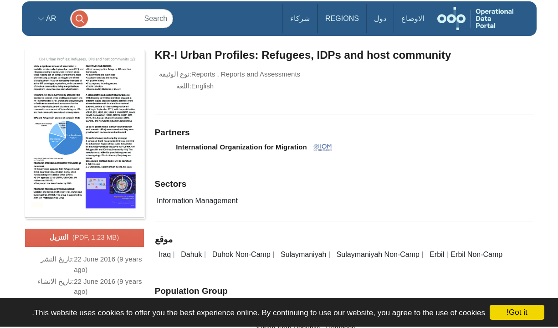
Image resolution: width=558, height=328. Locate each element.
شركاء (300, 18)
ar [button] (50, 18)
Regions (342, 18)
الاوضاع (412, 18)
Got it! (517, 312)
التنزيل (84, 238)
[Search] (121, 18)
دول (380, 18)
